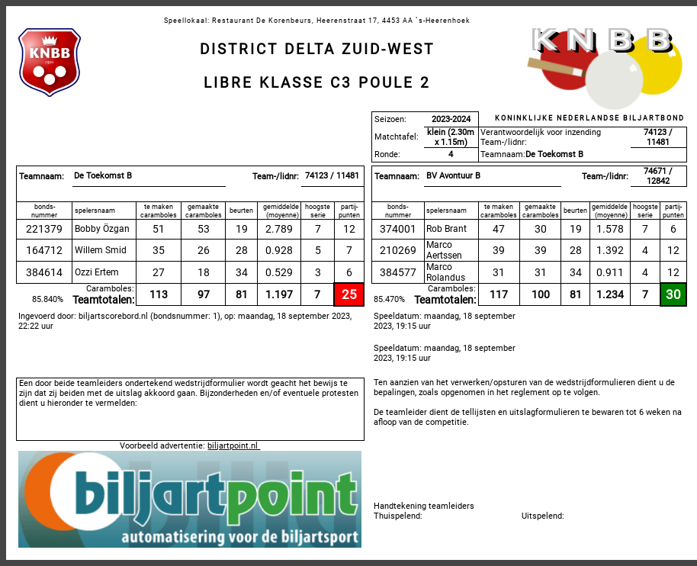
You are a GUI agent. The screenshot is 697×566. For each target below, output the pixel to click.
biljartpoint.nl (233, 446)
